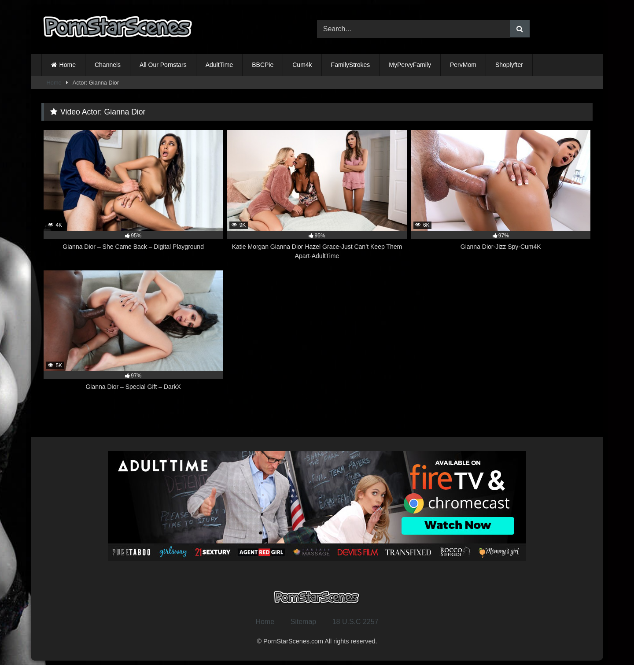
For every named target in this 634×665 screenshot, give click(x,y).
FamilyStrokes (350, 64)
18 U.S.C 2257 (355, 621)
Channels (108, 64)
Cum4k (302, 64)
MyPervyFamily (410, 64)
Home (67, 64)
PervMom (463, 64)
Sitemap (304, 621)
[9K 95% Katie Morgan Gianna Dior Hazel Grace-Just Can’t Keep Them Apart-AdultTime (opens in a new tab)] (316, 195)
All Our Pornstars (163, 64)
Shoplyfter (509, 64)
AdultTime (219, 64)
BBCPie (262, 64)
